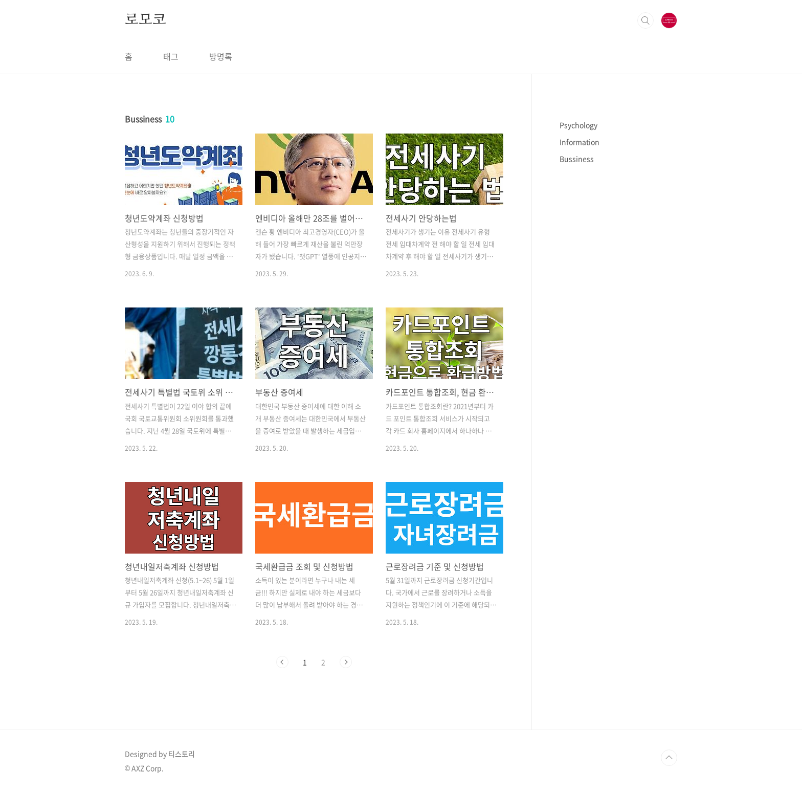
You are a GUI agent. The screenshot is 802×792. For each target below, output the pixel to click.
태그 (171, 56)
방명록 (220, 56)
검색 (645, 20)
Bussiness (577, 158)
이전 (282, 662)
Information (579, 142)
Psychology (578, 125)
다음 (346, 662)
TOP (669, 758)
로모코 (145, 20)
